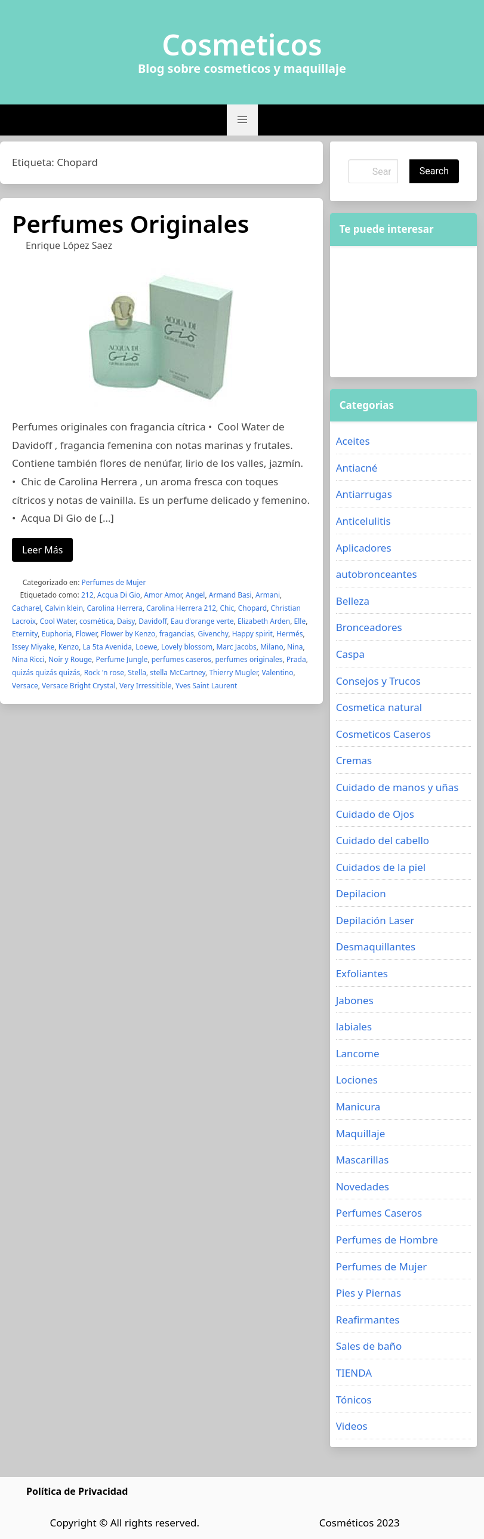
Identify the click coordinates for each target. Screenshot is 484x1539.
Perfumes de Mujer (114, 582)
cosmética (96, 621)
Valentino (277, 672)
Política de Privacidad (77, 1491)
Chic (227, 608)
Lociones (357, 1079)
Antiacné (357, 468)
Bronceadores (369, 627)
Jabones (355, 1000)
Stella (137, 672)
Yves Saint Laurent (206, 686)
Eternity (25, 634)
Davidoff (152, 621)
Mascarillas (362, 1159)
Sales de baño (369, 1346)
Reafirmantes (368, 1319)
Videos (352, 1426)
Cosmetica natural (379, 707)
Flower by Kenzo (128, 634)
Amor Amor (162, 595)
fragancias (176, 634)
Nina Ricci (28, 659)
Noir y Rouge (70, 659)
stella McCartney (177, 672)
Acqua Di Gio (118, 595)
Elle (300, 621)
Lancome (358, 1053)
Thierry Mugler (233, 672)
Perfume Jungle (121, 659)
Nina (295, 647)
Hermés (289, 634)
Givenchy (213, 634)
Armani (267, 595)
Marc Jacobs (236, 647)
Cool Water (58, 621)
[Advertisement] (403, 311)
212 (87, 595)
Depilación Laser (375, 920)
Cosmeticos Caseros (383, 734)
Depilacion (361, 893)
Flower (86, 634)
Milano (271, 647)
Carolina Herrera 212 (181, 608)
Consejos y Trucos (378, 681)
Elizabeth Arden (264, 621)
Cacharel (26, 608)
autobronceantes (376, 574)
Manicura (358, 1106)
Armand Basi (230, 595)
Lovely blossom (186, 647)
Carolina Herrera (114, 608)
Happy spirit (252, 634)
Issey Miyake (33, 647)
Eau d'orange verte (202, 621)
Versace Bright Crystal (78, 686)
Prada (296, 659)
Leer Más (42, 549)
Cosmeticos (242, 45)
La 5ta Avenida (107, 647)
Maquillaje (361, 1133)
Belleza (352, 601)
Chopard (252, 608)
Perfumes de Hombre (387, 1239)
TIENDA (354, 1373)
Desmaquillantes (376, 946)
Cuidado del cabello (382, 840)
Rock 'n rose (104, 672)
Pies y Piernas (368, 1293)
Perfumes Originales (130, 223)
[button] (242, 120)
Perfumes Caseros (379, 1213)
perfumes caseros (181, 659)
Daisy (126, 621)
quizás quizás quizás (46, 672)
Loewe (146, 647)
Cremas (354, 760)
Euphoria (57, 634)
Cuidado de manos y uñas (397, 787)
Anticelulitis (363, 521)
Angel (195, 595)
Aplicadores (363, 548)
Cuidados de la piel (381, 867)
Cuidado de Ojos (375, 814)
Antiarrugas (364, 494)
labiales (354, 1026)
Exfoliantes (362, 973)
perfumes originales (248, 659)
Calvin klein (64, 608)
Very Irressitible (145, 686)
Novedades (362, 1186)
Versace (25, 686)
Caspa (350, 654)
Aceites (353, 441)
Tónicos (354, 1399)
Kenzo (68, 647)
